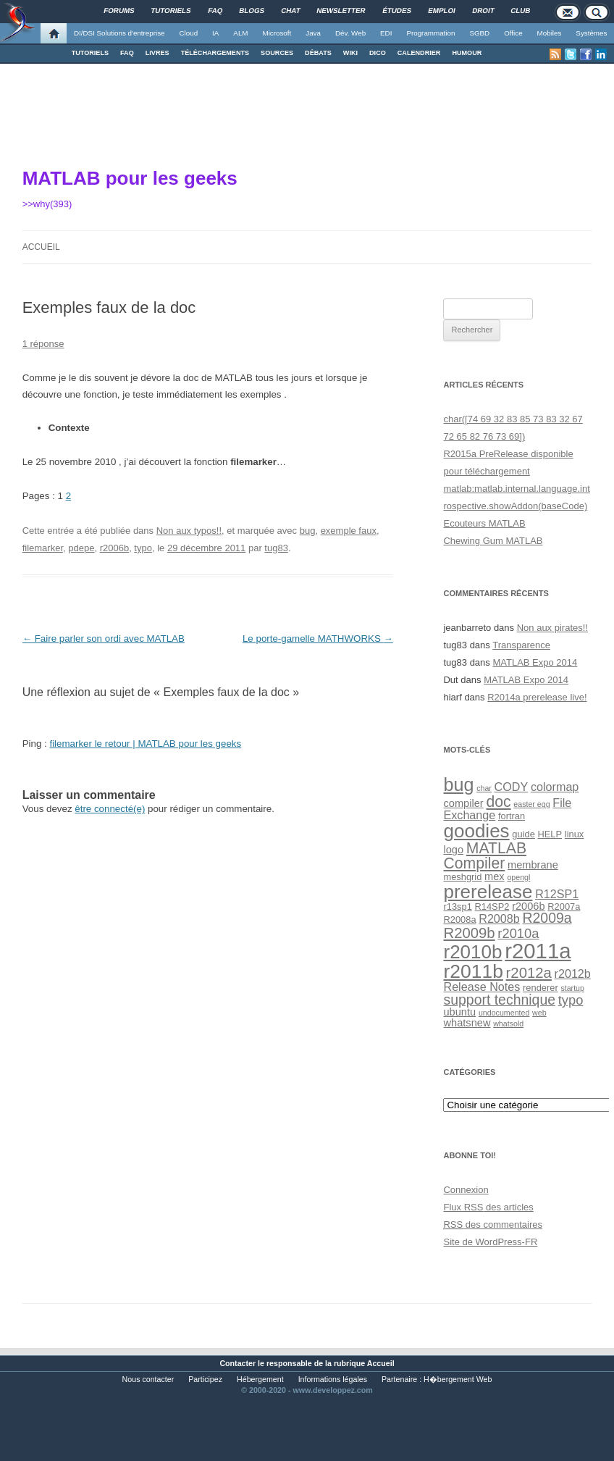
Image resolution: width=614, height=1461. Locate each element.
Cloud (188, 33)
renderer (540, 987)
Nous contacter (148, 1379)
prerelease (487, 892)
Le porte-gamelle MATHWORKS (318, 638)
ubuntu (459, 1012)
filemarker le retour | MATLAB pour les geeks (145, 743)
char (484, 788)
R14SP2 (492, 906)
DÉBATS (318, 52)
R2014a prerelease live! (536, 697)
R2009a (546, 918)
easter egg (531, 804)
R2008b (499, 918)
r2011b (472, 971)
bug (308, 530)
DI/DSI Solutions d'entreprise (119, 33)
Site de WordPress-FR (490, 1241)
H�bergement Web (458, 1379)
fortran (511, 816)
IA (215, 33)
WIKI (350, 52)
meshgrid (462, 876)
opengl (518, 877)
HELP (550, 834)
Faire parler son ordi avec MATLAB (103, 638)
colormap (555, 786)
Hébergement (260, 1379)
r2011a (538, 951)
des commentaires (492, 1224)
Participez (205, 1379)
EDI (386, 33)
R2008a (459, 919)
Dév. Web (350, 33)
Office (513, 33)
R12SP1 (557, 893)
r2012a (529, 973)
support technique (499, 1000)
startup (572, 988)
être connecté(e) (110, 808)
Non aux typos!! (189, 530)
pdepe (81, 548)
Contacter (237, 1363)
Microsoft (277, 33)
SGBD (479, 33)
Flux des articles (488, 1207)
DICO (377, 52)
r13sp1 (457, 906)
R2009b (469, 933)
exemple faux (349, 530)
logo (453, 849)
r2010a (518, 933)
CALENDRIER (419, 52)
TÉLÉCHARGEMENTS (215, 52)
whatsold (508, 1023)
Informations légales (332, 1379)
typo (143, 548)
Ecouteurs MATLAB (484, 523)
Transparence (521, 645)
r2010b (472, 952)
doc (498, 801)
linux (574, 834)
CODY (512, 786)
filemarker (42, 548)
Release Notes (481, 986)
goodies (476, 831)
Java (313, 33)
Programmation (430, 33)
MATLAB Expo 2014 (534, 662)
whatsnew (466, 1023)
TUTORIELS (90, 52)
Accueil (41, 247)
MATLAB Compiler (484, 855)
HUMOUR (466, 52)
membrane (533, 865)
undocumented (504, 1012)
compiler (463, 803)
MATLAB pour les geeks (129, 178)
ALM (240, 33)
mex (494, 876)
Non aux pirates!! (552, 627)
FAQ (127, 52)
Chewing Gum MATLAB (492, 540)
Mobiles (549, 33)
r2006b (114, 548)
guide (523, 834)
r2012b (573, 973)
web (539, 1012)
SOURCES (277, 52)
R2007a (563, 906)
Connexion (465, 1189)
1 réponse (43, 343)
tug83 (276, 548)
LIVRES (157, 52)
